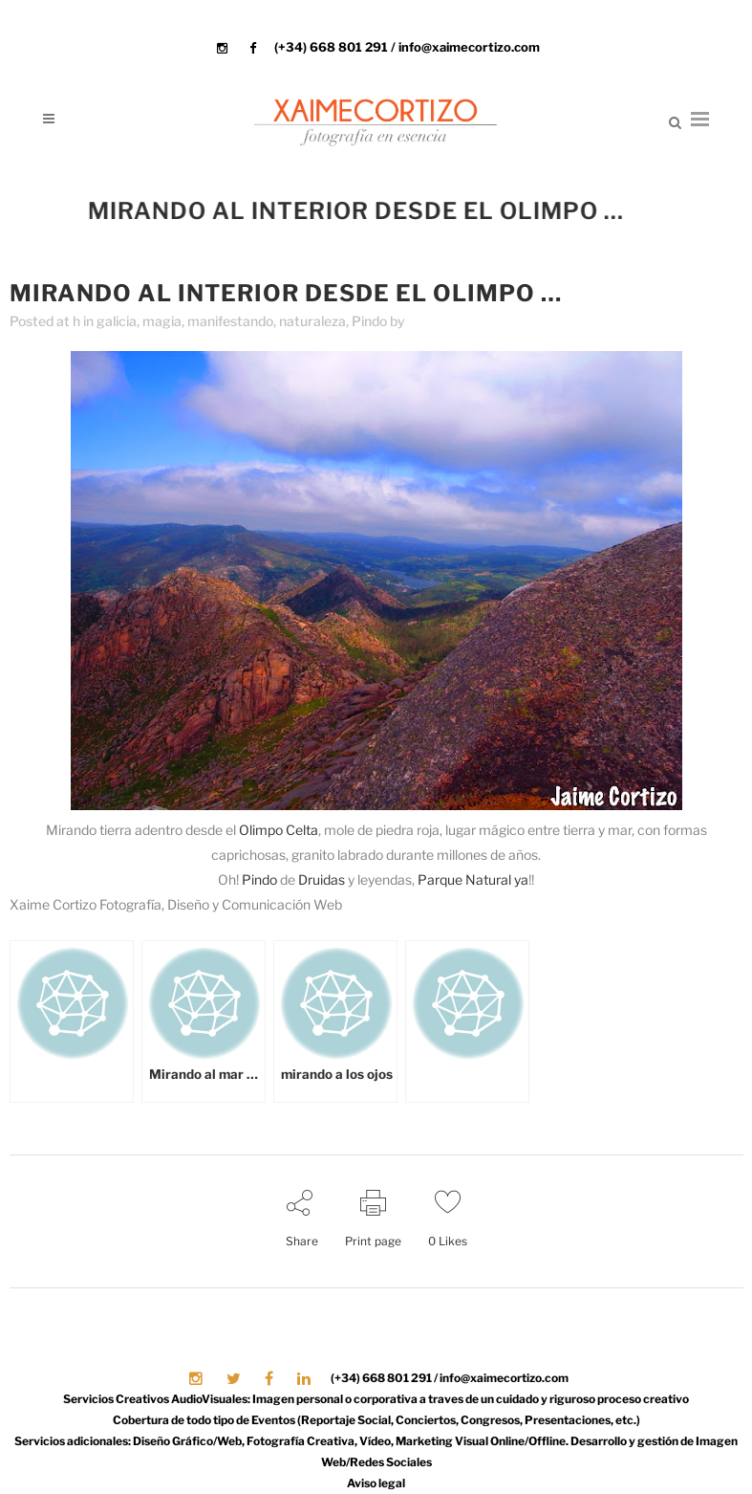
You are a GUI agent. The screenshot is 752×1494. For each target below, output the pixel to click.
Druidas (321, 879)
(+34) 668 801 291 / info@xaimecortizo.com (407, 47)
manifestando (230, 321)
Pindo (369, 321)
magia (162, 321)
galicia (117, 321)
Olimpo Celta (278, 830)
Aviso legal (376, 1483)
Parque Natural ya (473, 879)
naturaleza (312, 321)
